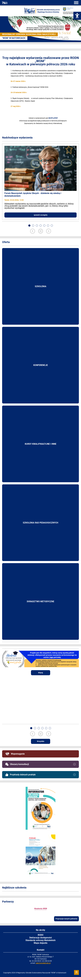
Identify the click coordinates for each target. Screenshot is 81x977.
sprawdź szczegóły (40, 215)
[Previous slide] (32, 231)
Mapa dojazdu (40, 943)
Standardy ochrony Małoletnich (40, 940)
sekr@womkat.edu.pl (43, 963)
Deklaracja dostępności (40, 937)
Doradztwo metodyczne (40, 601)
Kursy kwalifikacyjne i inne (40, 444)
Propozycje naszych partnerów (66, 919)
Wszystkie (40, 741)
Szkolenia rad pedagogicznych (40, 522)
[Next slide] (48, 231)
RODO (40, 935)
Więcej (40, 673)
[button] (29, 225)
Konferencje (40, 365)
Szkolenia (40, 286)
